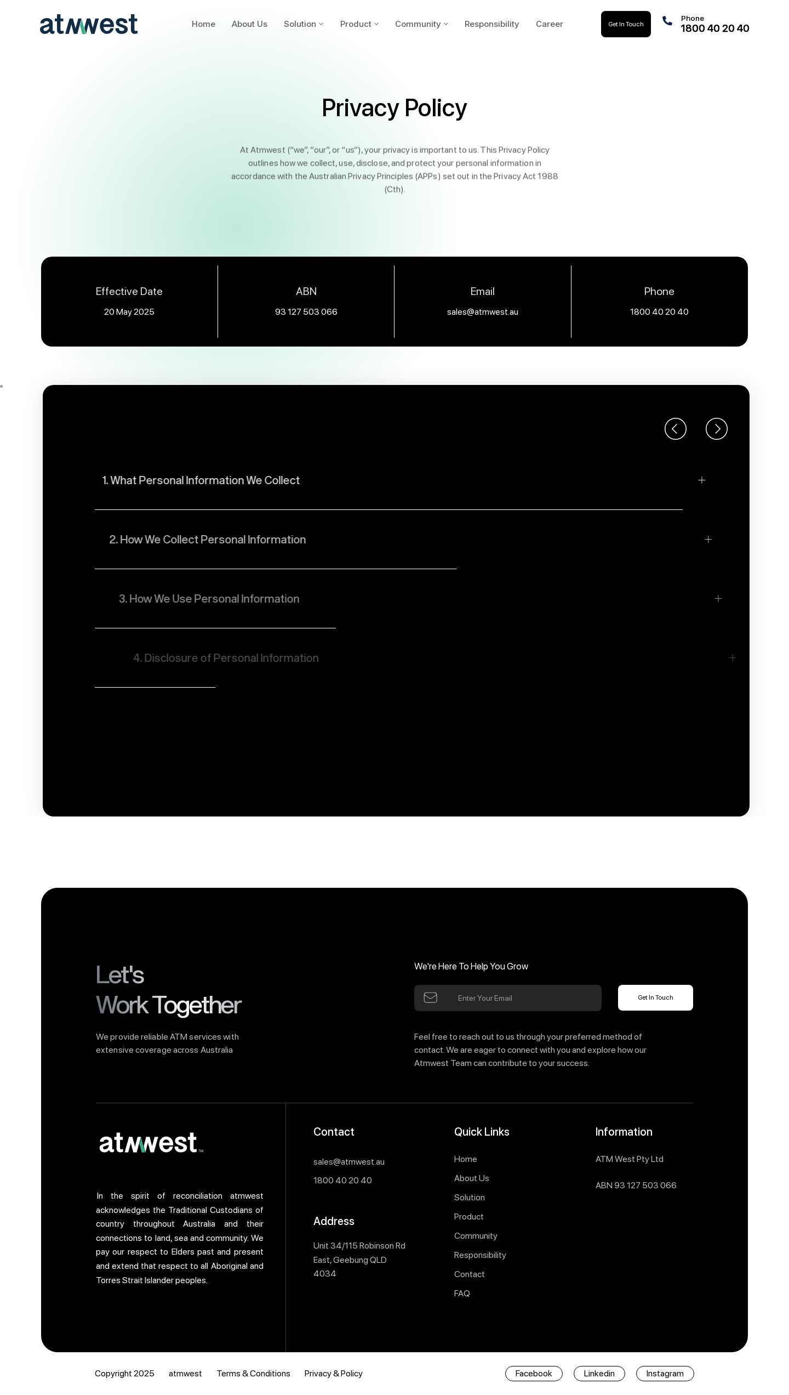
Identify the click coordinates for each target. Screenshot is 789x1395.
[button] (303, 24)
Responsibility (480, 1255)
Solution (300, 24)
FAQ (462, 1293)
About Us (471, 1178)
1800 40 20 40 (659, 312)
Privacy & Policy (334, 1373)
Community (476, 1235)
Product (469, 1216)
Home (465, 1159)
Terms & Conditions (253, 1373)
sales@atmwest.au (482, 312)
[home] (107, 24)
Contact (469, 1274)
